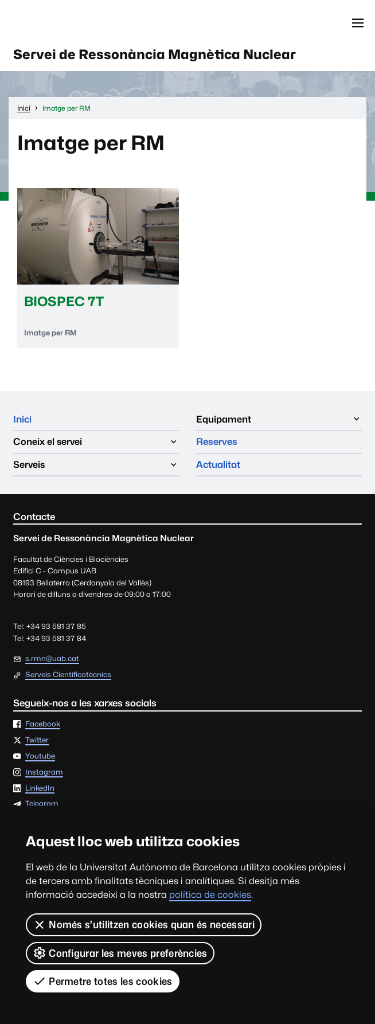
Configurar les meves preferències (120, 953)
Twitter (37, 740)
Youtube (40, 756)
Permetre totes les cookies (103, 981)
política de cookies (210, 894)
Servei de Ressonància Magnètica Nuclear (154, 54)
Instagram (44, 772)
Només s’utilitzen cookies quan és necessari (144, 925)
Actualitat (218, 464)
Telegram (41, 804)
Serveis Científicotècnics (68, 675)
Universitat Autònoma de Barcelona (65, 23)
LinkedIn (39, 789)
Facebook (42, 724)
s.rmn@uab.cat (52, 658)
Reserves (216, 441)
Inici (22, 419)
